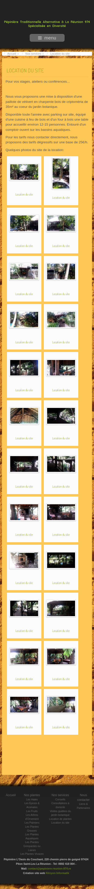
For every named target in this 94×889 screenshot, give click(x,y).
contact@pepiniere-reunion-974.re (47, 868)
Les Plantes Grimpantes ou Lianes (33, 846)
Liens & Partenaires (85, 806)
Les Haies (34, 799)
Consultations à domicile (62, 805)
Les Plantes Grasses (34, 828)
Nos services (62, 795)
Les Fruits (34, 811)
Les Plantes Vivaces (33, 854)
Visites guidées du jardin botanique (62, 813)
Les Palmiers (33, 822)
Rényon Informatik (55, 873)
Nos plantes (34, 795)
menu (47, 37)
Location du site (25, 69)
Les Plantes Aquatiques (34, 836)
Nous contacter (85, 797)
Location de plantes (62, 819)
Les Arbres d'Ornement (34, 817)
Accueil (12, 795)
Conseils (62, 799)
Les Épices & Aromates (34, 805)
